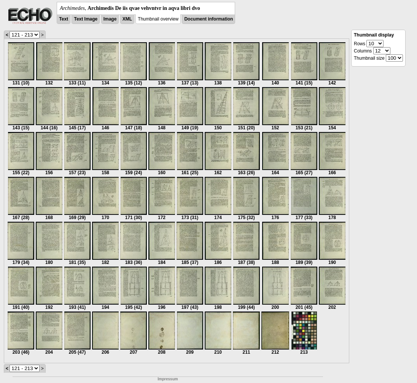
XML (127, 19)
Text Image (85, 19)
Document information (208, 19)
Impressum (168, 379)
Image (110, 19)
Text (63, 19)
